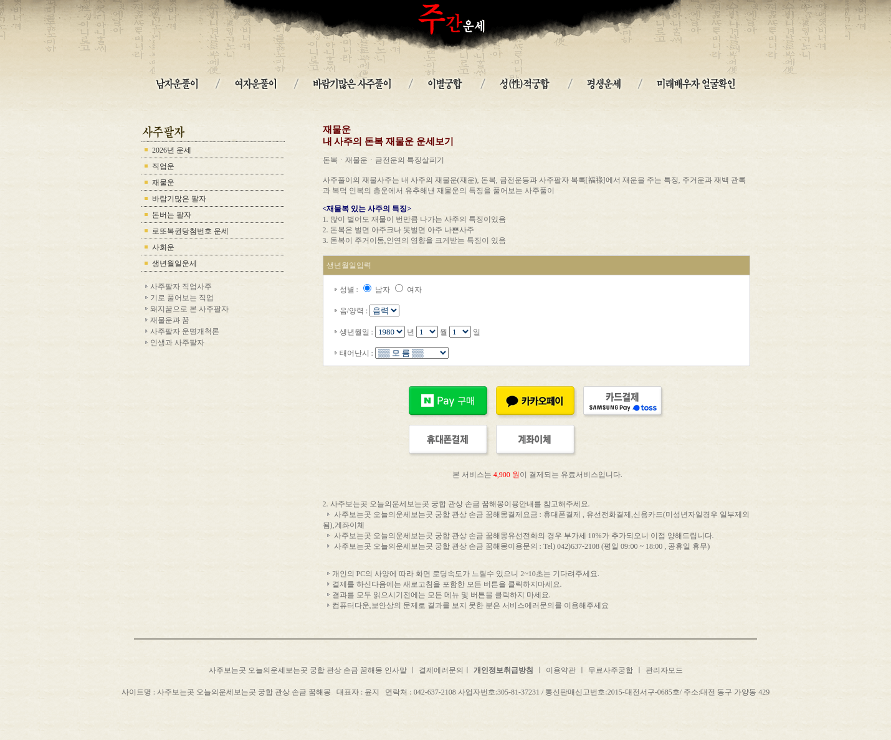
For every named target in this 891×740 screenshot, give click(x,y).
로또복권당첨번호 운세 (190, 231)
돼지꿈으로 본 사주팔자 (189, 309)
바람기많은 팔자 (179, 198)
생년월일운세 (174, 263)
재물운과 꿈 (169, 320)
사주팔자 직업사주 (181, 286)
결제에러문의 (441, 670)
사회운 (163, 247)
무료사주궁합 (610, 670)
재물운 (163, 182)
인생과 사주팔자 (177, 342)
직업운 (163, 166)
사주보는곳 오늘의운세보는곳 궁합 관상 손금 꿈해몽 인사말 (309, 670)
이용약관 (561, 670)
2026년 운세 (171, 150)
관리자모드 (664, 670)
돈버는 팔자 (171, 215)
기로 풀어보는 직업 (182, 297)
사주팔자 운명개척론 (184, 331)
